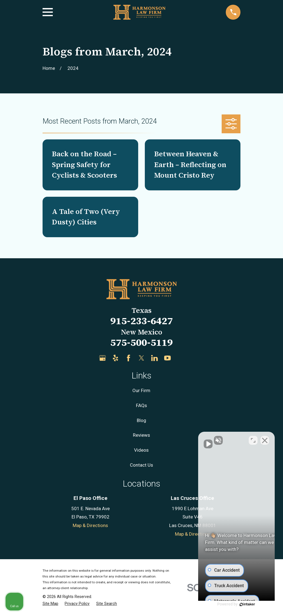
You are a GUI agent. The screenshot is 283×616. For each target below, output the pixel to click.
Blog (141, 420)
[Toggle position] (253, 438)
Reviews (141, 435)
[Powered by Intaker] (236, 604)
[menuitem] (50, 603)
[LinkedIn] (154, 358)
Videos (141, 450)
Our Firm (141, 390)
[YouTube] (167, 358)
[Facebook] (128, 358)
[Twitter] (141, 358)
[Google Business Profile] (102, 358)
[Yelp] (115, 358)
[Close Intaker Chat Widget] (264, 438)
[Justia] (180, 358)
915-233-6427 (141, 321)
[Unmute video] (185, 438)
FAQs (141, 405)
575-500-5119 (141, 342)
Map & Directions (90, 525)
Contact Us (141, 465)
